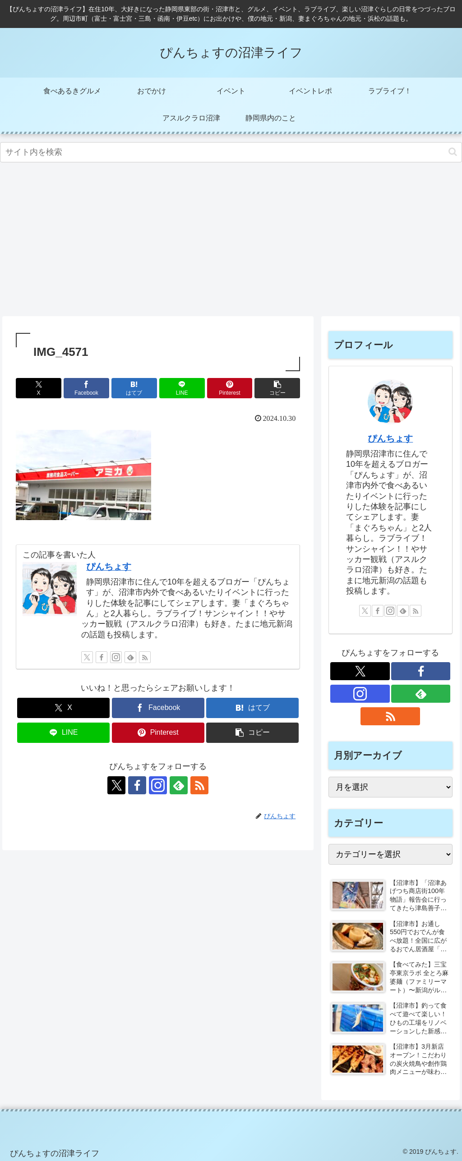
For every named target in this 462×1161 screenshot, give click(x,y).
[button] (453, 152)
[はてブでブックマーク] (134, 388)
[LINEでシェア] (182, 388)
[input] (231, 152)
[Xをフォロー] (87, 657)
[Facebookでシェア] (86, 388)
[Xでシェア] (38, 388)
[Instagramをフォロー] (116, 657)
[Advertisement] (231, 242)
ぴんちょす (108, 566)
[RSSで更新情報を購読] (145, 657)
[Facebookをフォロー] (101, 657)
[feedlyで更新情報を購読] (130, 657)
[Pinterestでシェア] (230, 388)
